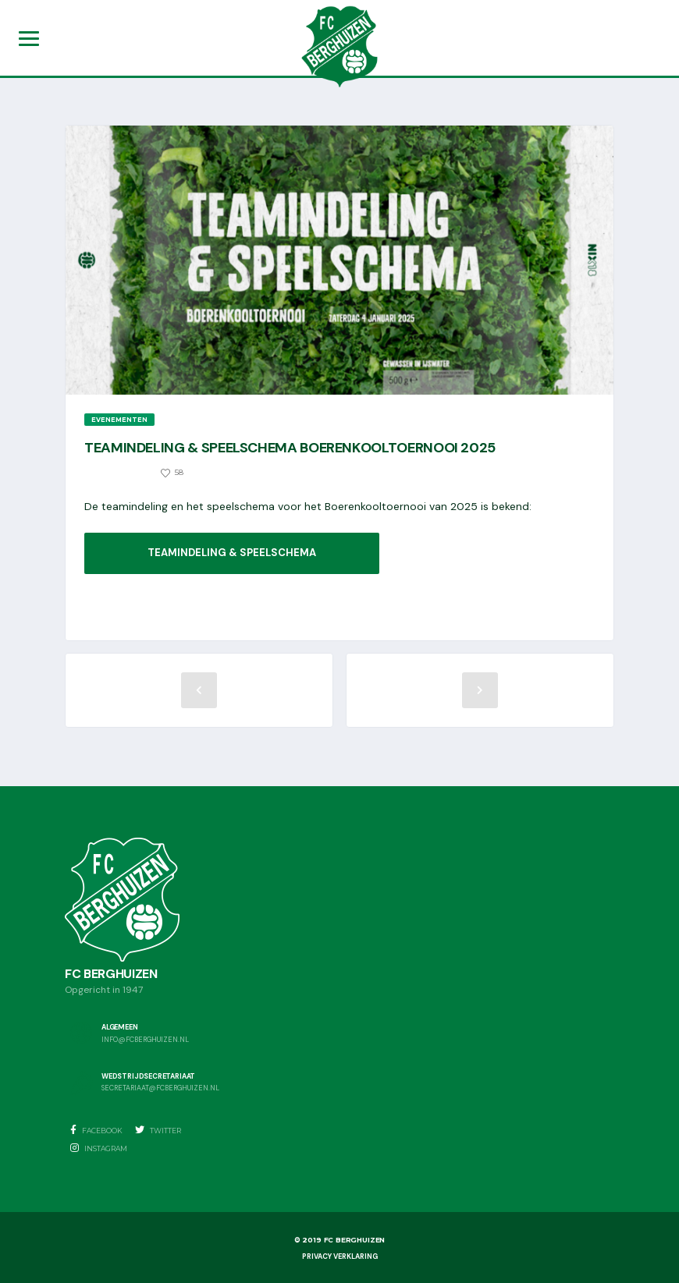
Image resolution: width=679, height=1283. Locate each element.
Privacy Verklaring (340, 1256)
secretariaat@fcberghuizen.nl (160, 1089)
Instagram (98, 1148)
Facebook (96, 1130)
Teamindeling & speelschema (232, 552)
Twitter (158, 1130)
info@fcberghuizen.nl (145, 1040)
